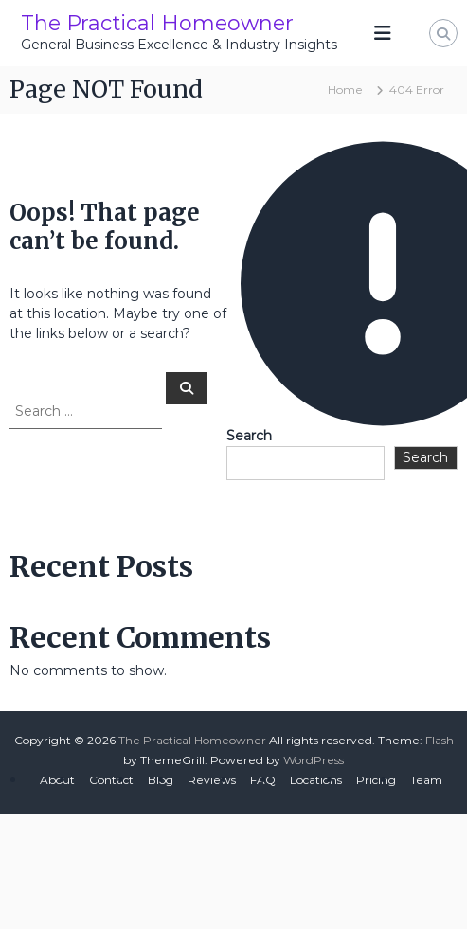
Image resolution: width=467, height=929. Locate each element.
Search (249, 435)
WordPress (313, 760)
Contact (111, 780)
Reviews (212, 780)
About (57, 780)
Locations (316, 780)
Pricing (376, 780)
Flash (439, 740)
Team (426, 780)
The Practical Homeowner (157, 23)
